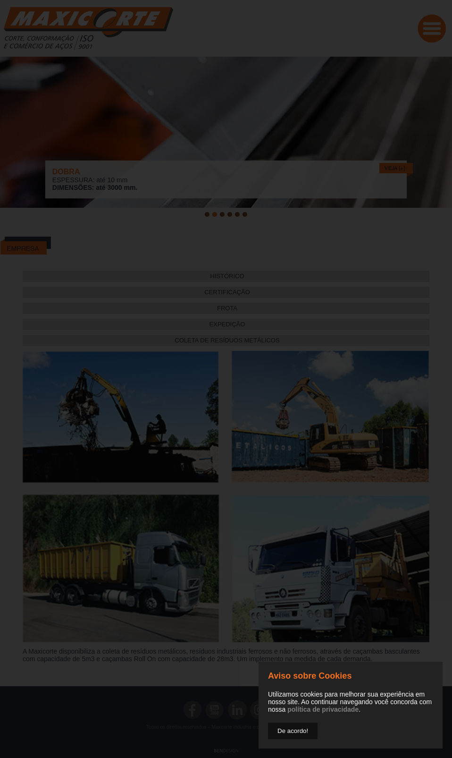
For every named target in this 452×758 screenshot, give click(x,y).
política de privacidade (323, 709)
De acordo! (292, 730)
